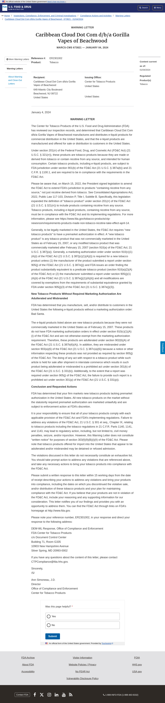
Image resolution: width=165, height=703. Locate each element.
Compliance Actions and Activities (96, 15)
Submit (52, 636)
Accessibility (28, 671)
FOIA (137, 657)
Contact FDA (22, 695)
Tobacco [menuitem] (144, 84)
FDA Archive (28, 657)
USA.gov (137, 671)
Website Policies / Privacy (82, 664)
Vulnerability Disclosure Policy (82, 678)
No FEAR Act (82, 671)
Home (7, 15)
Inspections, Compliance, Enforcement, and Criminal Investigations (45, 15)
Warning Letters (122, 15)
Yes (54, 616)
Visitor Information (82, 657)
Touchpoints (106, 643)
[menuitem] (149, 66)
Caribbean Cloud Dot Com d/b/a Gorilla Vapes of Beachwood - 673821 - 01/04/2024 (44, 19)
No (53, 625)
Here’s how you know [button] (56, 2)
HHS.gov (137, 664)
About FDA (28, 664)
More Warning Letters (17, 59)
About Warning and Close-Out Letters (15, 80)
